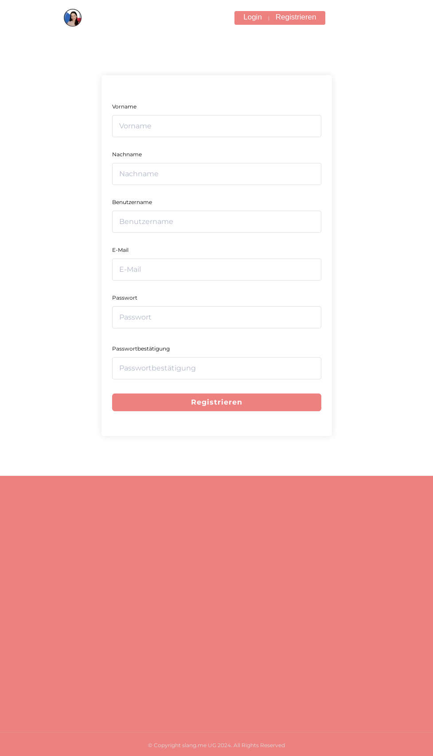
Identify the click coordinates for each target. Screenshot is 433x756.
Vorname (124, 106)
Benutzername (132, 202)
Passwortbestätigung (141, 348)
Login (252, 17)
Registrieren (296, 17)
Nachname (127, 154)
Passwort (124, 297)
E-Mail (120, 250)
